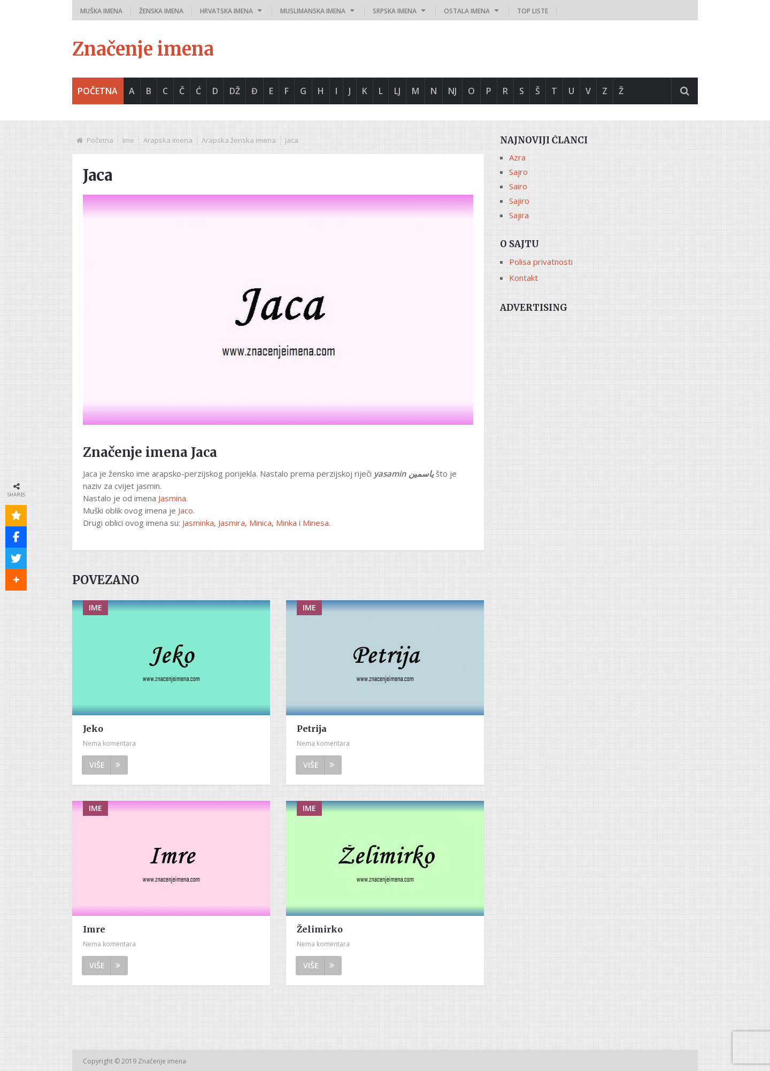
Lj (397, 91)
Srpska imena (395, 11)
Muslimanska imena (312, 11)
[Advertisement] (599, 394)
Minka (286, 522)
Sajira (519, 215)
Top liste (532, 11)
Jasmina (172, 498)
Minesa (316, 522)
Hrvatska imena (226, 11)
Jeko (93, 728)
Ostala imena (467, 11)
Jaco (185, 510)
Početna (98, 91)
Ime (128, 140)
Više (104, 765)
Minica (260, 522)
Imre (94, 929)
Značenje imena (143, 49)
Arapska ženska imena (239, 140)
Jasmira (231, 522)
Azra (517, 157)
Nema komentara (109, 743)
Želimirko (320, 929)
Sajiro (519, 200)
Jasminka (198, 522)
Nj (452, 91)
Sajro (518, 171)
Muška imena (101, 11)
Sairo (518, 186)
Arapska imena (167, 140)
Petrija (312, 728)
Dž (234, 91)
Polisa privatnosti (541, 261)
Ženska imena (161, 11)
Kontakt (523, 277)
